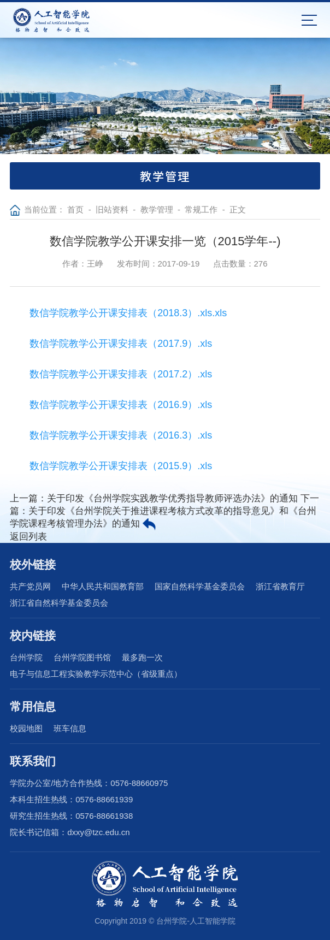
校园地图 (26, 728)
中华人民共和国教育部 (103, 586)
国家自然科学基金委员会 (200, 586)
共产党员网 (30, 586)
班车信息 (70, 728)
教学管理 (156, 209)
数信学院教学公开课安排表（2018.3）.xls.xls (128, 313)
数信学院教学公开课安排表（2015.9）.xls (121, 465)
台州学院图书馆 (82, 657)
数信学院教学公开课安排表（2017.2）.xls (121, 374)
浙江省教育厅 (280, 586)
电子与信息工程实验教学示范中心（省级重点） (96, 673)
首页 (75, 209)
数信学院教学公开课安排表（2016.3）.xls (121, 435)
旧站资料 (112, 209)
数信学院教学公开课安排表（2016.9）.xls (121, 404)
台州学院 (26, 657)
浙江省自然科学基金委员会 (59, 602)
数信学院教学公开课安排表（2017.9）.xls (121, 343)
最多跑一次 (142, 657)
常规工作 (201, 209)
